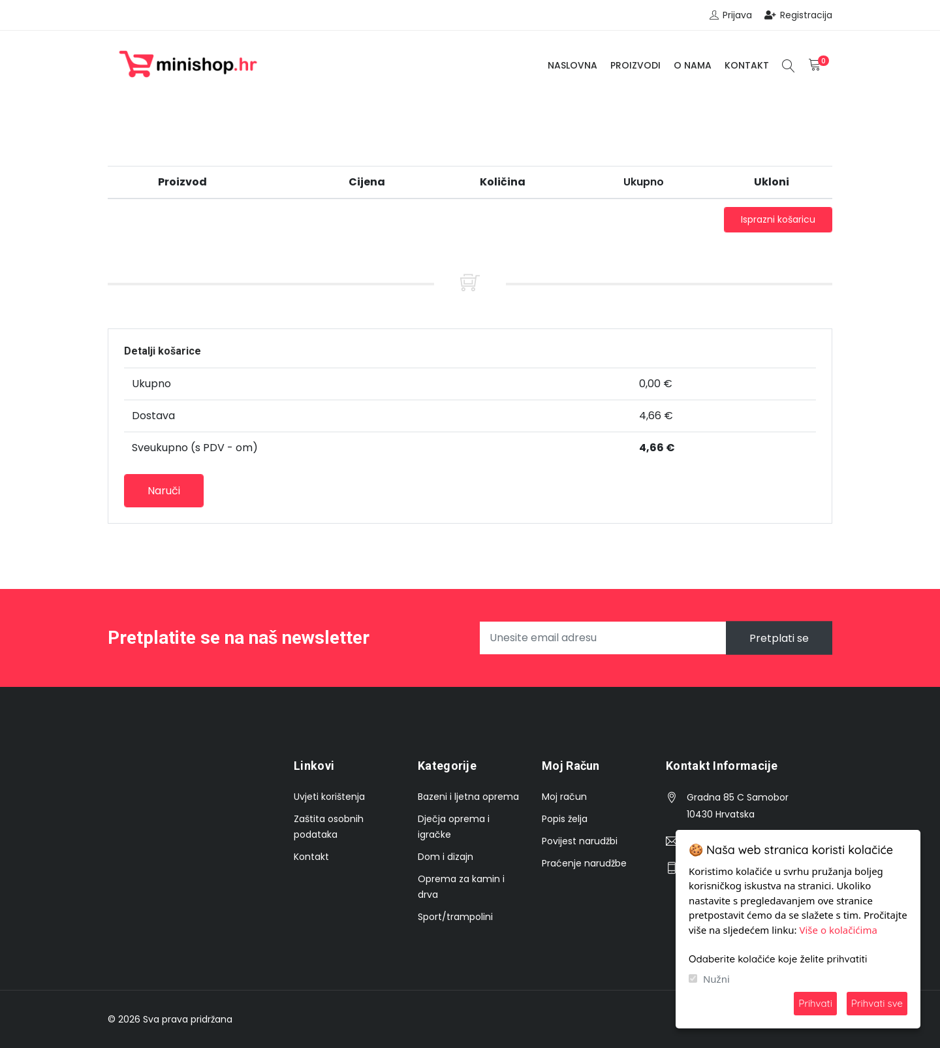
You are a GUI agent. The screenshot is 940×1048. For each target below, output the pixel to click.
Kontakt (747, 65)
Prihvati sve (877, 1003)
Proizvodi (635, 65)
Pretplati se (779, 637)
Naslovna (572, 65)
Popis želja (565, 818)
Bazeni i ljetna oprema (468, 796)
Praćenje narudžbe (584, 863)
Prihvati (815, 1003)
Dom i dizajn (445, 856)
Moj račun (564, 796)
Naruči (164, 490)
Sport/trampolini (455, 916)
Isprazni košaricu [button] (778, 219)
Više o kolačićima (838, 929)
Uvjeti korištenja (329, 796)
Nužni (716, 978)
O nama (693, 65)
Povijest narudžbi (580, 841)
